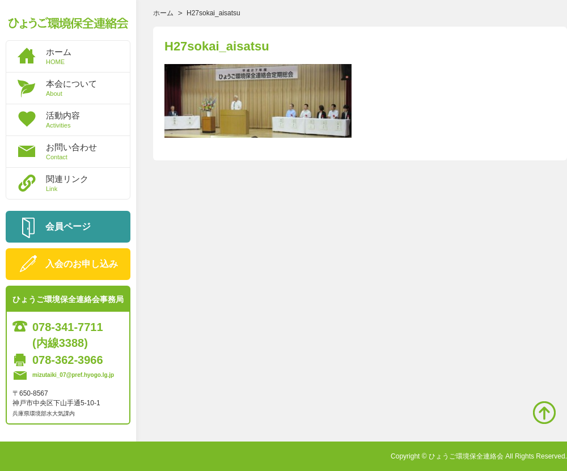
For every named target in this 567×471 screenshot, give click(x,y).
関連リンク (88, 183)
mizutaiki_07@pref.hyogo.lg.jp (73, 375)
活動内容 (88, 120)
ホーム (88, 56)
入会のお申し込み (81, 264)
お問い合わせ (88, 151)
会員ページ (68, 226)
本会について (88, 88)
